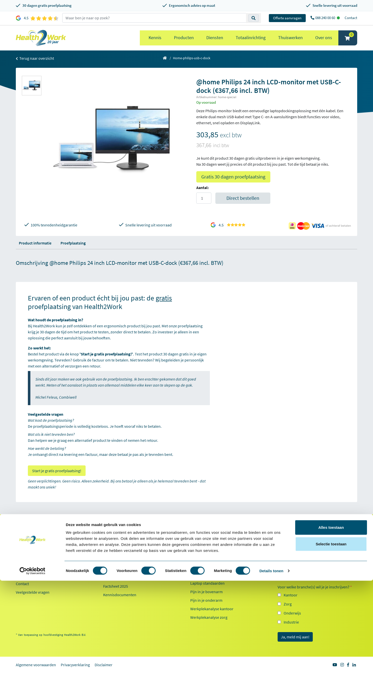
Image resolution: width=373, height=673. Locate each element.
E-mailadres (289, 566)
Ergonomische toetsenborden (215, 557)
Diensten (214, 37)
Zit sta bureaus (202, 566)
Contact (351, 17)
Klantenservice (31, 532)
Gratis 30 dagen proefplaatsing (233, 176)
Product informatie (35, 243)
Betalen (22, 549)
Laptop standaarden (207, 583)
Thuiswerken (290, 37)
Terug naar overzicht (35, 58)
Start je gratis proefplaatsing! (56, 470)
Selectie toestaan (331, 636)
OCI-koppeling (28, 575)
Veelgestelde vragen (32, 592)
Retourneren (26, 558)
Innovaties (112, 566)
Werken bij (112, 558)
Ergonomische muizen (209, 549)
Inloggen (23, 566)
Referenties (112, 540)
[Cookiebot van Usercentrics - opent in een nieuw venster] (32, 663)
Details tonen (271, 663)
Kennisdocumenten (119, 594)
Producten (184, 37)
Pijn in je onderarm (206, 600)
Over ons (323, 37)
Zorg (288, 603)
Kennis (155, 37)
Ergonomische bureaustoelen (215, 540)
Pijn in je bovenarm (206, 591)
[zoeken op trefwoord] (154, 18)
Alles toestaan (331, 620)
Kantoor (290, 594)
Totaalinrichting (251, 37)
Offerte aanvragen (287, 18)
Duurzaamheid (115, 575)
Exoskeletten (201, 574)
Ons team (111, 549)
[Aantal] (203, 198)
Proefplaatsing (73, 243)
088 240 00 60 (325, 17)
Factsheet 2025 (115, 586)
